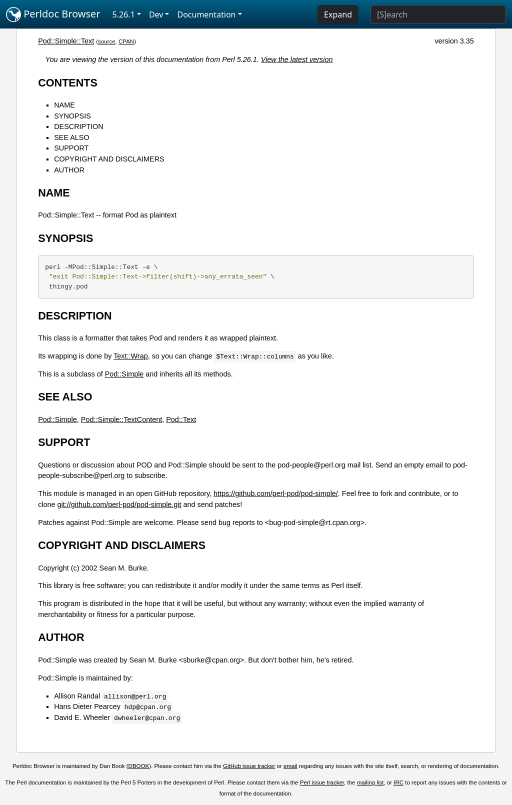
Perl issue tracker (322, 783)
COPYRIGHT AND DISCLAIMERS (109, 159)
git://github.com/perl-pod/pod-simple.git (120, 504)
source (107, 41)
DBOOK (139, 766)
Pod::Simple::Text (66, 41)
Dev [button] (156, 14)
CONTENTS (68, 82)
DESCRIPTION (78, 126)
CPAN (126, 41)
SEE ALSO (71, 138)
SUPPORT (71, 148)
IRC (399, 783)
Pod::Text (181, 420)
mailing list (370, 783)
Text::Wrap (131, 356)
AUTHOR (69, 170)
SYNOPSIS (72, 116)
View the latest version (297, 60)
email (291, 766)
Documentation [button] (206, 14)
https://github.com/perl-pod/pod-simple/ (276, 494)
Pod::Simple (124, 374)
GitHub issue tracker (249, 766)
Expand (338, 14)
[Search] (438, 14)
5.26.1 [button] (123, 14)
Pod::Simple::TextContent (121, 420)
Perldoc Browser (53, 14)
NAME (64, 105)
